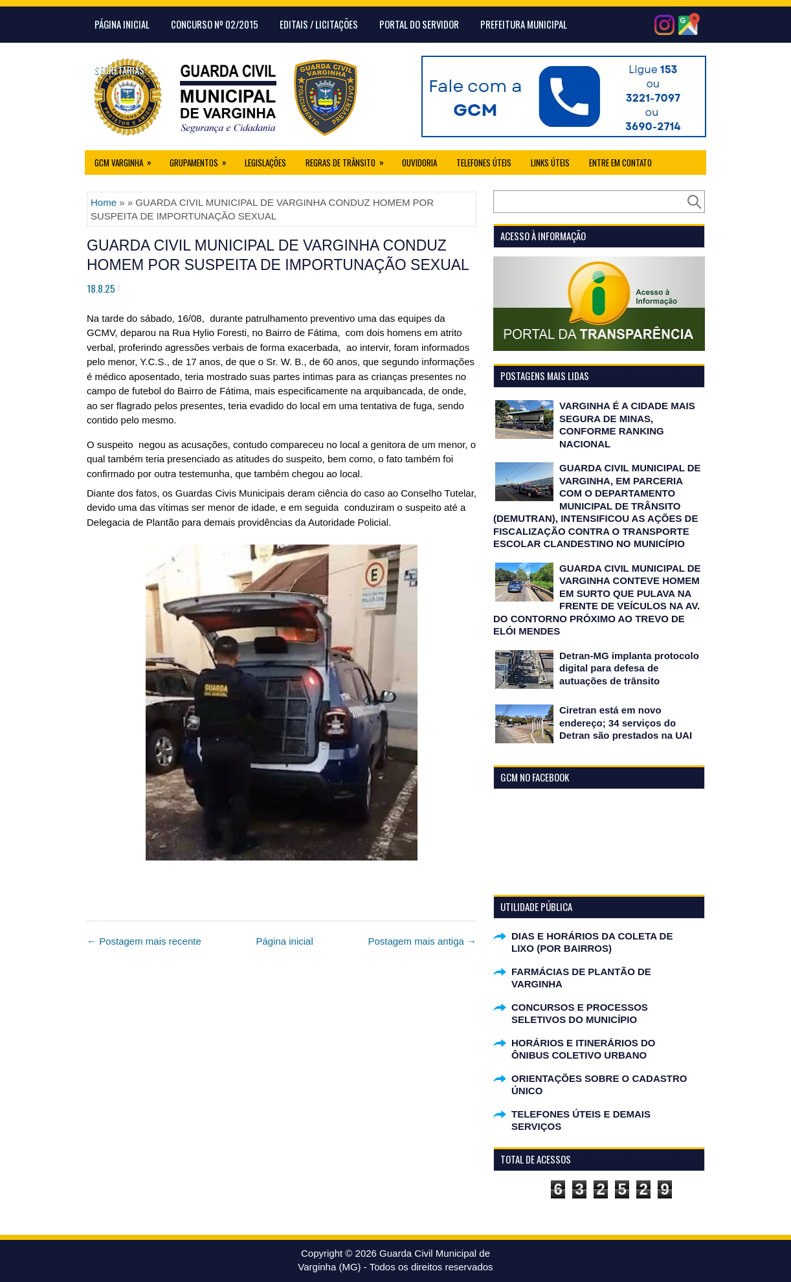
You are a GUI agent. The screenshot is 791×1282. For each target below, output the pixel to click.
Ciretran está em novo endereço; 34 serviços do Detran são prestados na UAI (625, 722)
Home (104, 202)
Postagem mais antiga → (422, 941)
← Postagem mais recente (144, 941)
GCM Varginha (127, 159)
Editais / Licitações (319, 24)
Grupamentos (202, 159)
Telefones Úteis (483, 162)
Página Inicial (122, 24)
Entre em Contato (620, 162)
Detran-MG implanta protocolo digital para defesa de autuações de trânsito (629, 668)
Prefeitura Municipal (523, 24)
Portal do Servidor (419, 24)
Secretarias (119, 70)
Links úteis (550, 162)
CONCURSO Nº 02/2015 (214, 24)
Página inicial (284, 941)
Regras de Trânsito (349, 159)
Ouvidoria (419, 162)
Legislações (265, 162)
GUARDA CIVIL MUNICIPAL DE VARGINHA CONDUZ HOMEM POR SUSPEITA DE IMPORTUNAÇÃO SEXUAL (278, 255)
